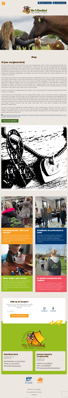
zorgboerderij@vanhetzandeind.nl (50, 368)
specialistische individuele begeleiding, (51, 115)
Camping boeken (59, 3)
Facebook (53, 309)
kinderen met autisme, (28, 115)
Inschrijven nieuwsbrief (19, 316)
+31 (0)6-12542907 (47, 363)
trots (19, 116)
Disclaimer (34, 394)
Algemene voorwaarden (34, 389)
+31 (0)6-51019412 (19, 361)
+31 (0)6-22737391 (14, 363)
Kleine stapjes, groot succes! (15, 278)
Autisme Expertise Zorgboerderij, (12, 115)
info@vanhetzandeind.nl (14, 366)
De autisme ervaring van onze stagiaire (49, 279)
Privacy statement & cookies (34, 392)
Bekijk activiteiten (45, 3)
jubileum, (37, 115)
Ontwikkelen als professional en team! (50, 231)
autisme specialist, (12, 116)
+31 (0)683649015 (45, 365)
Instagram (44, 309)
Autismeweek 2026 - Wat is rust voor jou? (16, 231)
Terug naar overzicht (10, 121)
